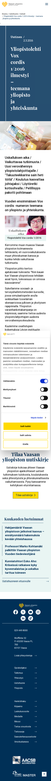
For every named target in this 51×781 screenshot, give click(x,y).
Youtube (30, 612)
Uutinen (16, 37)
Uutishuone (13, 14)
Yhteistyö (18, 678)
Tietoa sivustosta (22, 726)
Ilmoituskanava (21, 741)
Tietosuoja (19, 731)
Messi (17, 721)
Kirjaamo (18, 706)
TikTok (30, 618)
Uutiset (22, 14)
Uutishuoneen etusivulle (16, 581)
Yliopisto (18, 688)
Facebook (15, 612)
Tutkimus (18, 673)
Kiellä (25, 444)
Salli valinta (25, 435)
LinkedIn (23, 618)
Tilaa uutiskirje (24, 495)
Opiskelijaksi (20, 668)
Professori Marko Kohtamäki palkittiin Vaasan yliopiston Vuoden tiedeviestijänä (23, 550)
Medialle (18, 716)
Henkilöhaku (20, 701)
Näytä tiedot (37, 417)
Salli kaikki (25, 426)
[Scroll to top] (44, 774)
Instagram (38, 612)
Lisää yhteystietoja (23, 655)
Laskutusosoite (21, 711)
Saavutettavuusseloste (25, 736)
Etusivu (5, 14)
